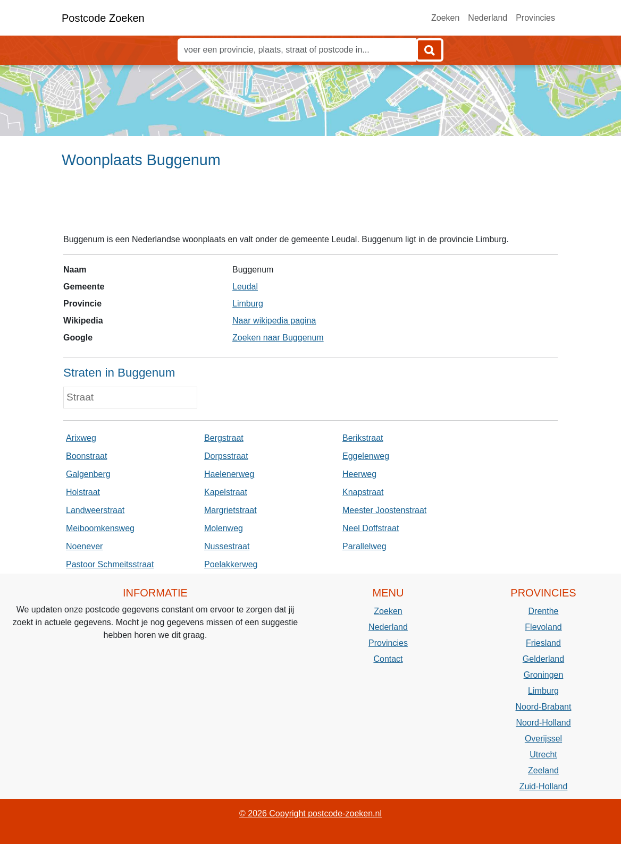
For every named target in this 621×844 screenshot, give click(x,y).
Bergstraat (224, 437)
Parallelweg (364, 546)
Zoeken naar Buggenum (278, 337)
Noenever (84, 546)
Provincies (535, 17)
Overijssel (543, 738)
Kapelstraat (225, 492)
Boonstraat (86, 456)
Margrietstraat (230, 510)
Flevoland (543, 627)
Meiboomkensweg (100, 528)
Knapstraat (362, 492)
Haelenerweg (229, 474)
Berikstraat (362, 437)
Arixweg (81, 437)
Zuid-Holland (543, 786)
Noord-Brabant (544, 706)
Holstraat (83, 492)
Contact (387, 658)
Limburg (247, 303)
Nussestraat (226, 546)
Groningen (544, 674)
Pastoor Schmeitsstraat (110, 564)
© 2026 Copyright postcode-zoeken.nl (310, 813)
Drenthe (543, 611)
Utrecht (543, 754)
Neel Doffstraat (370, 528)
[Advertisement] (310, 205)
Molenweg (223, 528)
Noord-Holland (543, 722)
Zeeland (543, 770)
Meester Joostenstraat (384, 510)
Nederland (487, 17)
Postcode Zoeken (103, 18)
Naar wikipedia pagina (274, 320)
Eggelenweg (365, 456)
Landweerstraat (95, 510)
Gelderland (543, 658)
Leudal (245, 286)
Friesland (543, 642)
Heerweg (359, 474)
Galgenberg (88, 474)
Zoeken (445, 17)
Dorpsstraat (226, 456)
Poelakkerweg (231, 564)
